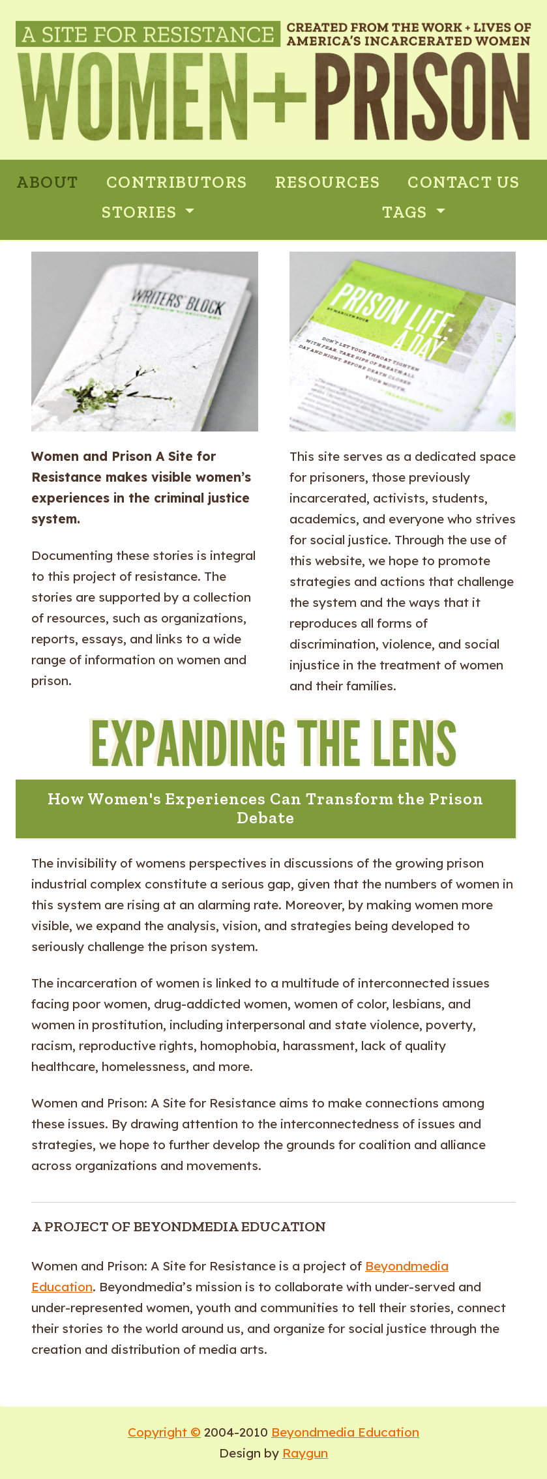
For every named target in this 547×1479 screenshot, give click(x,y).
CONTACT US (463, 182)
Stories (141, 212)
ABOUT (47, 182)
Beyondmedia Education (345, 1432)
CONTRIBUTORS (177, 182)
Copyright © (164, 1432)
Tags (407, 212)
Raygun (305, 1453)
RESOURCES (327, 182)
